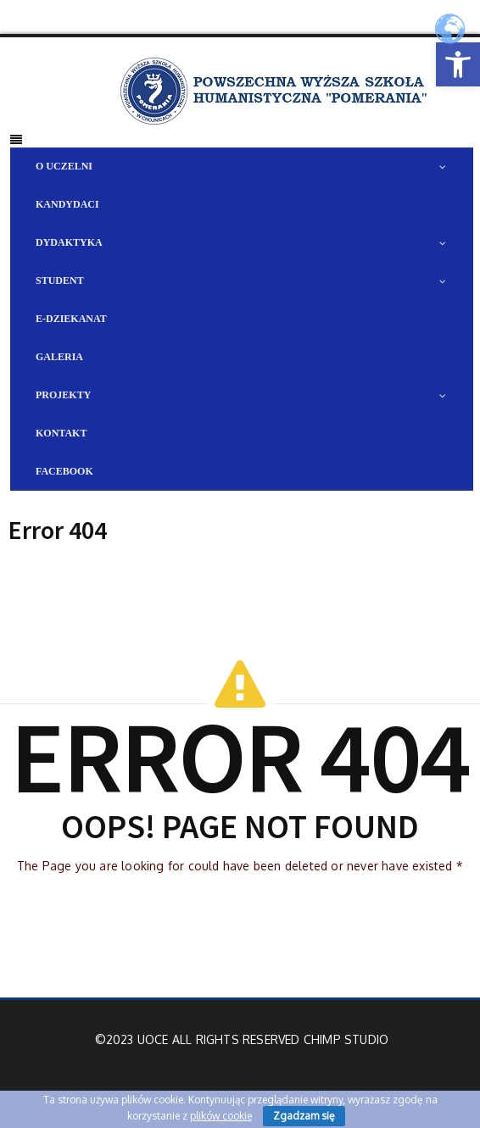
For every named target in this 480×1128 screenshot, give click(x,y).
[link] (458, 64)
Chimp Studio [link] (346, 1039)
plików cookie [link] (221, 1115)
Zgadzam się (304, 1115)
